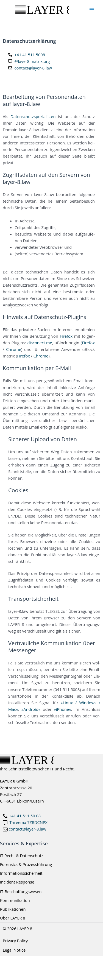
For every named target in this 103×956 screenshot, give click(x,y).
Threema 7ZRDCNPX (29, 822)
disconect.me (39, 342)
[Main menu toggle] (92, 9)
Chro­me (13, 349)
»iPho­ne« (62, 709)
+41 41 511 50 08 (25, 815)
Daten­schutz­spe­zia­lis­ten (32, 116)
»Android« (30, 709)
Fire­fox (66, 336)
